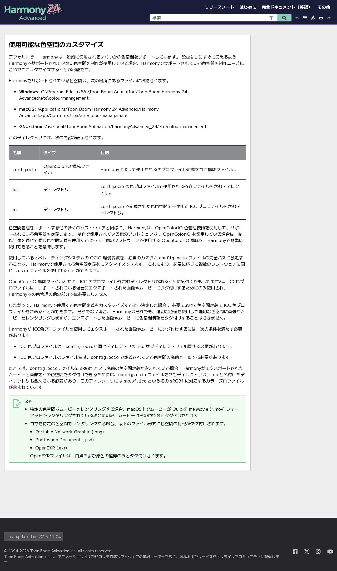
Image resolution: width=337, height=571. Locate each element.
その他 (324, 7)
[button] (271, 18)
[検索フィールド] (221, 18)
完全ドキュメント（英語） (287, 7)
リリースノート (219, 7)
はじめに (248, 7)
